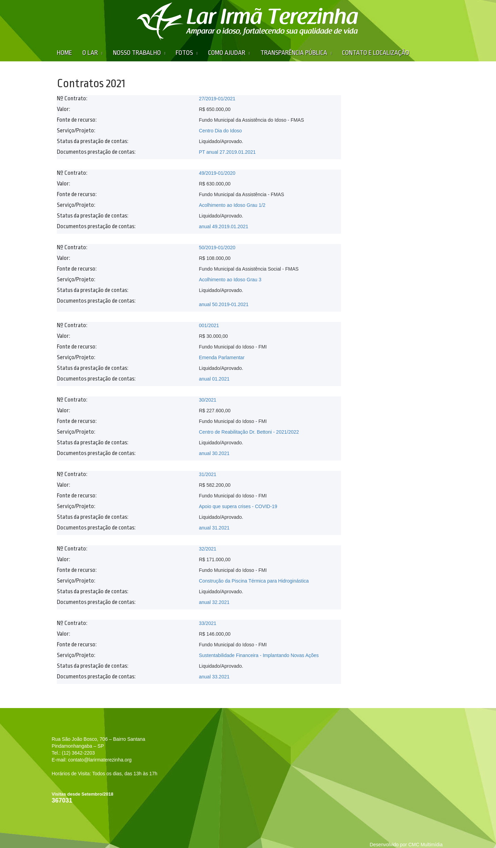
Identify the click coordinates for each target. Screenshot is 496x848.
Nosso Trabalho (137, 53)
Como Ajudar (226, 53)
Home (64, 53)
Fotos (184, 53)
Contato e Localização (375, 53)
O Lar (90, 53)
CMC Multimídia (425, 844)
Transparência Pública (293, 53)
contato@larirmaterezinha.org (100, 760)
